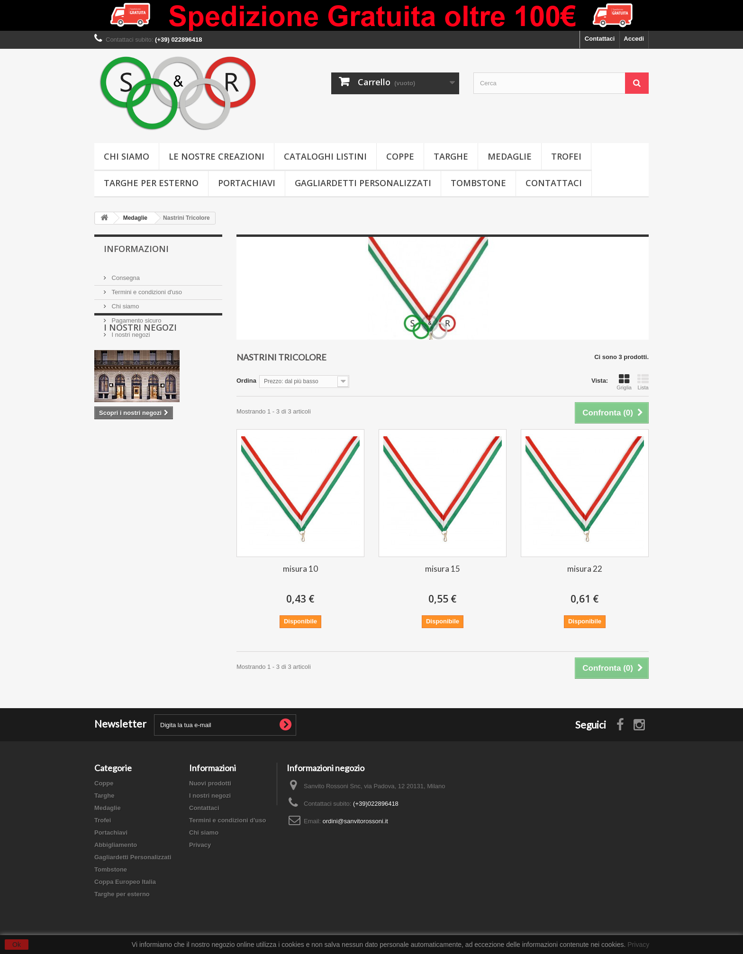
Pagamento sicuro (135, 316)
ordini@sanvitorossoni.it (355, 821)
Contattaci (600, 38)
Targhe (451, 156)
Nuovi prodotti (210, 783)
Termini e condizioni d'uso (146, 288)
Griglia (624, 381)
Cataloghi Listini (325, 156)
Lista (643, 381)
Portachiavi (246, 183)
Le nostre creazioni (216, 156)
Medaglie (510, 156)
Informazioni (136, 248)
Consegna (125, 274)
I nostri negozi (130, 330)
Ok (16, 944)
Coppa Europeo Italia (125, 881)
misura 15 (442, 569)
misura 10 (300, 569)
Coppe (400, 156)
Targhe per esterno (151, 183)
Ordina (246, 380)
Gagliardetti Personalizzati (363, 183)
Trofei (566, 156)
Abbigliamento (115, 844)
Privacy (200, 844)
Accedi (634, 38)
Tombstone (478, 183)
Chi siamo (126, 156)
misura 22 (584, 569)
